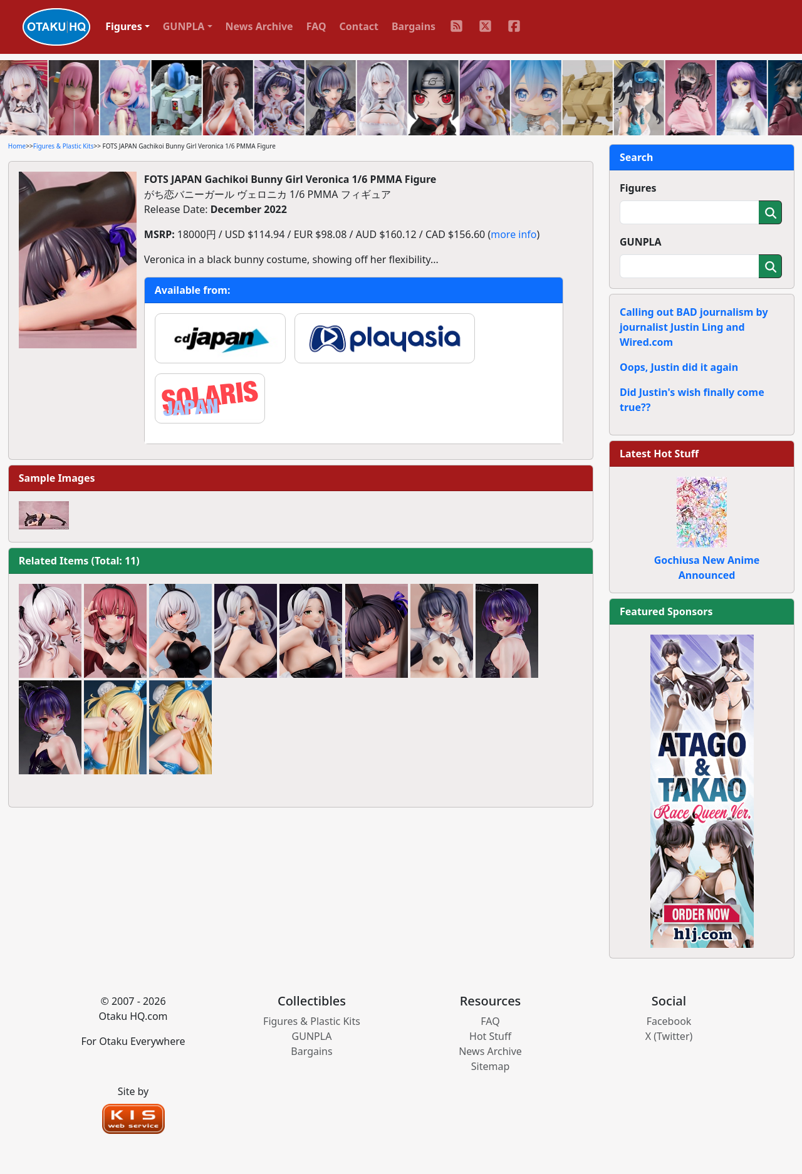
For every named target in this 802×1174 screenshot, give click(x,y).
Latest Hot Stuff (659, 453)
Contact (359, 26)
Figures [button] (123, 26)
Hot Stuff (490, 1036)
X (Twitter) (669, 1036)
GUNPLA (641, 242)
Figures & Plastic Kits (63, 146)
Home (17, 146)
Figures (638, 188)
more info (513, 234)
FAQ (316, 26)
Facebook (669, 1021)
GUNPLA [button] (184, 26)
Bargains (413, 26)
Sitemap (490, 1066)
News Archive (259, 26)
